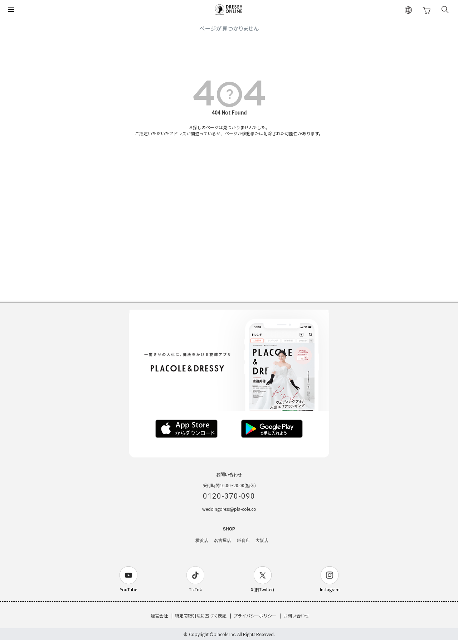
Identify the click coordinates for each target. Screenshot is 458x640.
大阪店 (261, 540)
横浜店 (201, 540)
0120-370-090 (229, 496)
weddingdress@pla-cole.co (229, 509)
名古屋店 (222, 540)
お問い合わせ (296, 615)
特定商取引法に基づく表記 (200, 615)
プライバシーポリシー (254, 615)
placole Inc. (225, 634)
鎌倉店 (243, 540)
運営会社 (159, 615)
